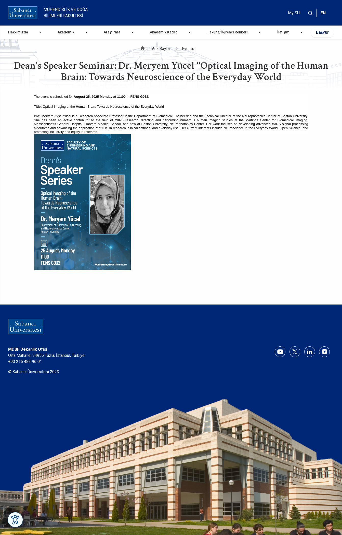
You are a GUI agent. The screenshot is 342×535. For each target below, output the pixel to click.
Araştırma (112, 32)
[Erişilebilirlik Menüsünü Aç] (15, 519)
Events (188, 48)
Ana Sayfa (161, 48)
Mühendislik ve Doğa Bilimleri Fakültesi (66, 12)
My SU (294, 12)
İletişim (283, 32)
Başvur (322, 32)
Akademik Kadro (164, 32)
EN (323, 12)
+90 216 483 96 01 (25, 361)
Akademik (66, 32)
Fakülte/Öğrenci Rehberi (227, 32)
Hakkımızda (18, 32)
